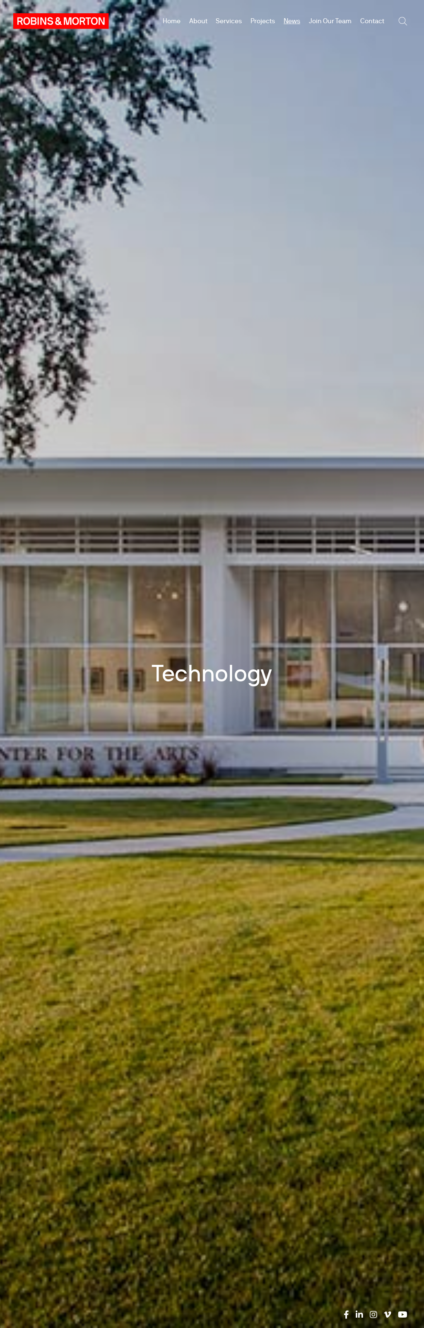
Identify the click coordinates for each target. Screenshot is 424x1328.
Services (229, 21)
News (292, 21)
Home (172, 21)
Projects (263, 21)
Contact (372, 21)
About (198, 21)
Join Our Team (330, 21)
